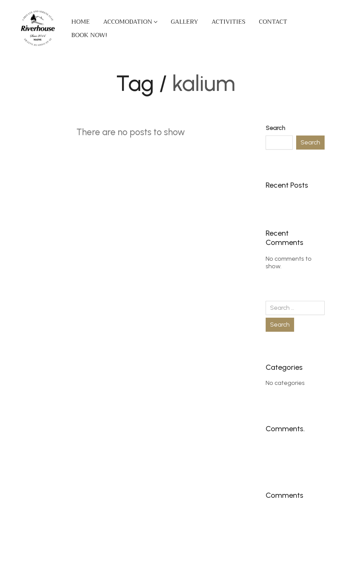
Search (275, 128)
